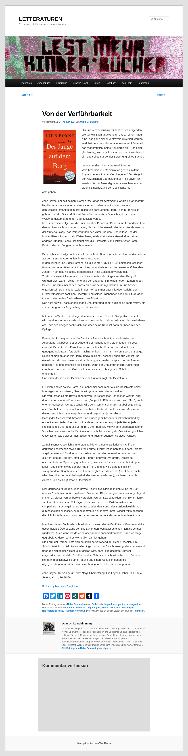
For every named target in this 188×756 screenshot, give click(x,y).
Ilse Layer (115, 607)
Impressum (143, 83)
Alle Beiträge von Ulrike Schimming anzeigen (86, 648)
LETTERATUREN (40, 19)
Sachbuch (111, 83)
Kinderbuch (26, 83)
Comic (96, 83)
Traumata (69, 611)
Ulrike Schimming (89, 122)
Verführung (81, 611)
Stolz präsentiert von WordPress (94, 743)
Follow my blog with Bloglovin (60, 586)
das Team (127, 83)
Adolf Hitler (69, 607)
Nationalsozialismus (52, 611)
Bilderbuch (61, 83)
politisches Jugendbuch (130, 604)
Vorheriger (25, 95)
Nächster (163, 95)
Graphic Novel (80, 83)
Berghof (96, 607)
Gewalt (105, 607)
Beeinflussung (83, 607)
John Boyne (127, 607)
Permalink (139, 611)
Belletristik (97, 604)
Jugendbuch (43, 83)
